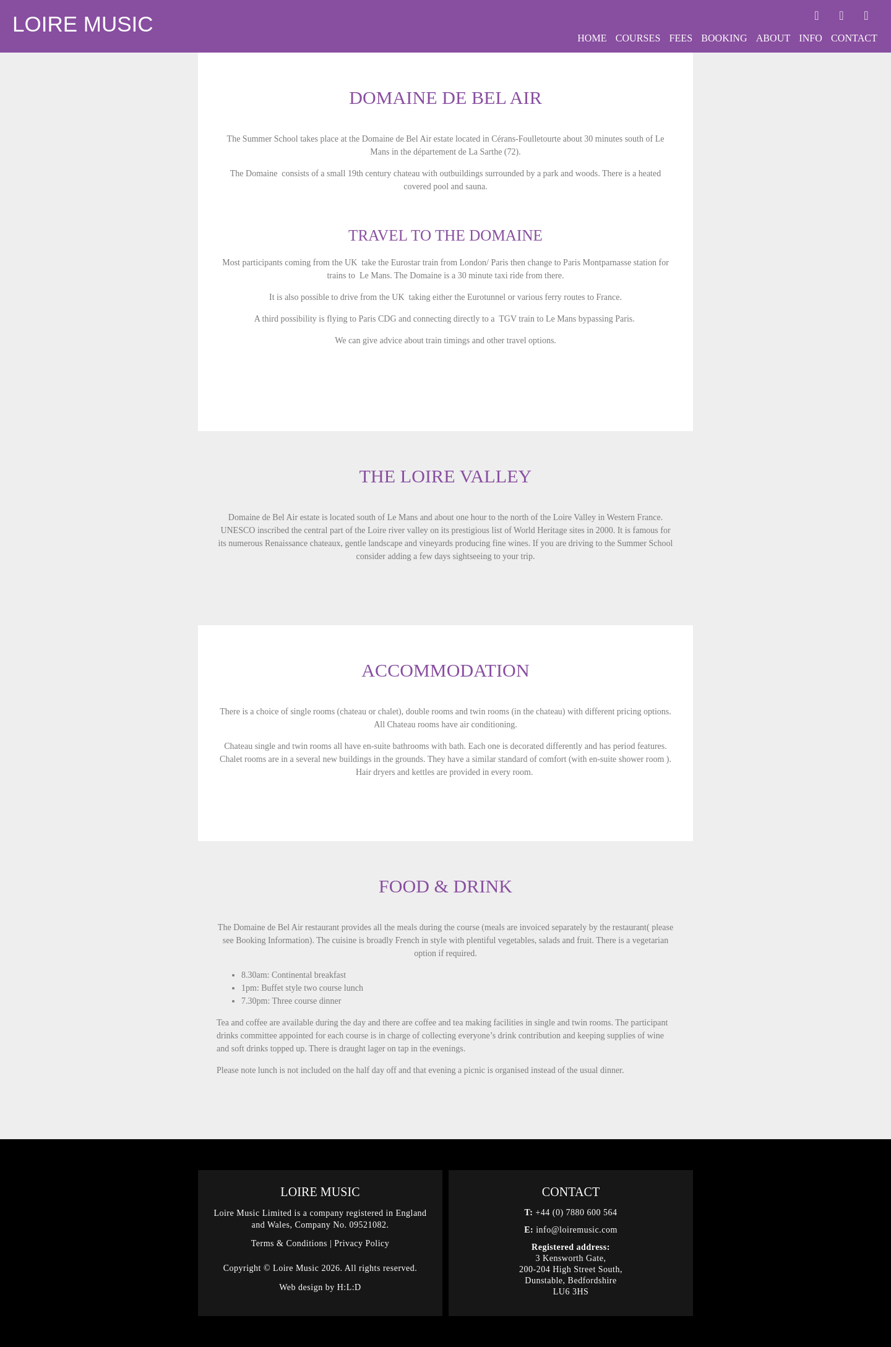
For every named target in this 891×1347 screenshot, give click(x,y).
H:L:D (349, 1287)
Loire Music (82, 24)
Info (810, 38)
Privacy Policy (361, 1243)
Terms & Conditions (289, 1243)
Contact (854, 38)
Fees (680, 38)
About (773, 38)
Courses (638, 38)
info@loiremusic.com (577, 1229)
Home (592, 38)
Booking (724, 38)
